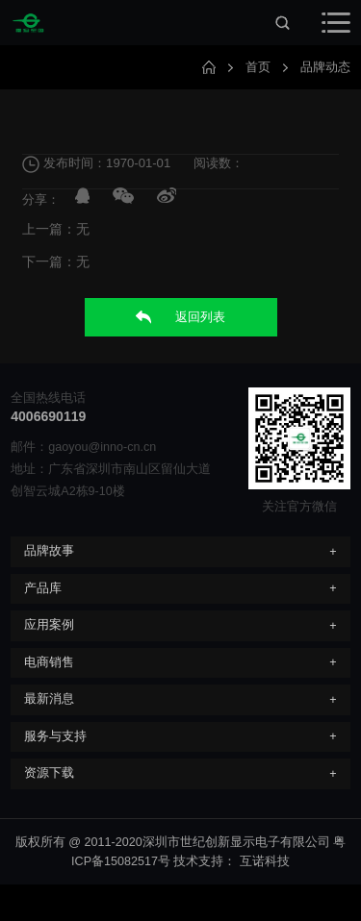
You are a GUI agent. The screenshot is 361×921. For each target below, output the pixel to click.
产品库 (43, 588)
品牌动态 (325, 67)
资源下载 (49, 773)
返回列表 (180, 317)
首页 (258, 67)
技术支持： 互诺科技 (231, 861)
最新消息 (49, 699)
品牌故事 (49, 551)
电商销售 (49, 662)
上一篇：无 (56, 229)
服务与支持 (55, 736)
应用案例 (49, 625)
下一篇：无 (56, 262)
